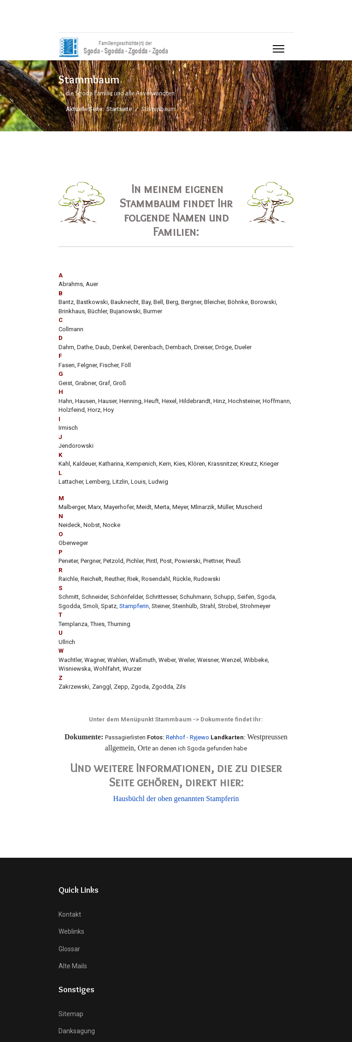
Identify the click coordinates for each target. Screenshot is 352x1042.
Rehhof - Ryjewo (187, 737)
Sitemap (71, 1014)
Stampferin (134, 606)
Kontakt (70, 914)
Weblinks (71, 931)
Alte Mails (73, 966)
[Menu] (278, 48)
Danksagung (77, 1031)
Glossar (69, 949)
